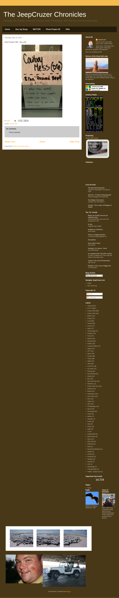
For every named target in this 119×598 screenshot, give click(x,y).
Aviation (90, 333)
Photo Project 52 (53, 29)
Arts (88, 464)
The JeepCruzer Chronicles (44, 14)
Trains (89, 414)
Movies (89, 338)
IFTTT (89, 308)
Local (89, 321)
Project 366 (91, 311)
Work (89, 328)
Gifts (68, 29)
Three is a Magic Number (96, 235)
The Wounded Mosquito (96, 188)
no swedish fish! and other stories (100, 253)
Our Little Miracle (93, 250)
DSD (88, 446)
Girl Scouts (91, 396)
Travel (89, 358)
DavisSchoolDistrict (93, 449)
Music (89, 353)
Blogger (68, 591)
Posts (89, 294)
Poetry (89, 421)
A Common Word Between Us (97, 236)
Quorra (89, 409)
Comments (91, 297)
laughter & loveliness (95, 229)
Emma (89, 326)
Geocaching (91, 374)
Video (89, 401)
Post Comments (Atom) (21, 146)
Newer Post (10, 142)
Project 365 (13, 124)
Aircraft (89, 461)
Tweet (89, 306)
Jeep (89, 363)
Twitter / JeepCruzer (94, 471)
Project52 (90, 456)
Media (89, 376)
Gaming (90, 341)
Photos (89, 454)
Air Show (90, 369)
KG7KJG (90, 366)
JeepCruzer (102, 39)
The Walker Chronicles (96, 200)
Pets (88, 399)
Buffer (89, 316)
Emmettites (92, 240)
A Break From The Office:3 (96, 202)
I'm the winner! (92, 267)
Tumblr (89, 323)
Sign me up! (91, 262)
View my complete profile (94, 52)
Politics (89, 343)
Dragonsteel (91, 434)
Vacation (90, 419)
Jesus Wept (91, 231)
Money (89, 416)
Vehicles (90, 459)
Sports (89, 348)
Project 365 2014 (92, 386)
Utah (88, 424)
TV (88, 431)
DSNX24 (90, 444)
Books (89, 391)
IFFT (88, 351)
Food (89, 336)
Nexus (89, 439)
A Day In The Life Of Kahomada (99, 260)
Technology (91, 331)
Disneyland (91, 411)
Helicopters (91, 394)
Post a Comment (14, 132)
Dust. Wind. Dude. (94, 243)
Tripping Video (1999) (94, 226)
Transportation (92, 469)
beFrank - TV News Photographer (99, 195)
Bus (88, 379)
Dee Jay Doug (21, 29)
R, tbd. (90, 224)
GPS (88, 404)
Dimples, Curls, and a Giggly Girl (99, 266)
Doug (89, 318)
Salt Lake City (91, 381)
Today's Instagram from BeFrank (98, 197)
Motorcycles (91, 436)
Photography (91, 406)
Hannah (90, 389)
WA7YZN (36, 29)
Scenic (89, 426)
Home (7, 29)
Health (89, 451)
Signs (89, 429)
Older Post (74, 142)
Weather (90, 384)
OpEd (89, 361)
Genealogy (91, 466)
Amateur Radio (92, 346)
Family (89, 356)
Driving (89, 371)
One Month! (91, 245)
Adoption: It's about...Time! (97, 248)
